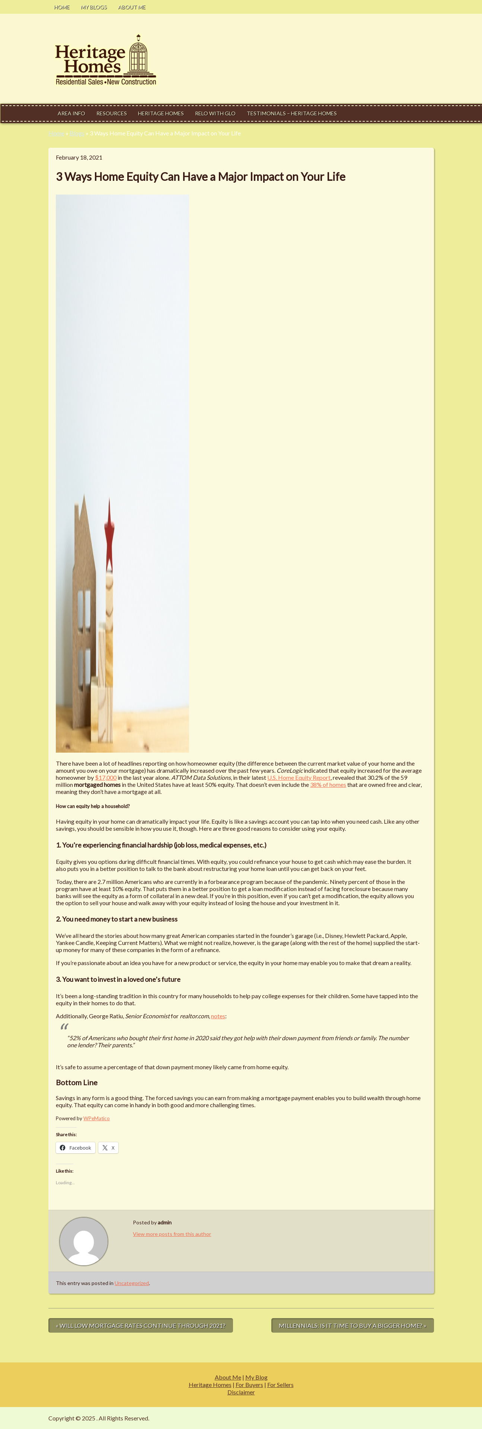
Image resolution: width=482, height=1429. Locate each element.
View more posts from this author (172, 1234)
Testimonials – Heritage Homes (292, 113)
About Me (132, 7)
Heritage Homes (161, 113)
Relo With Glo (215, 113)
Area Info (71, 113)
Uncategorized (132, 1283)
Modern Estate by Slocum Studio (392, 1418)
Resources (111, 113)
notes (218, 1015)
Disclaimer (241, 1392)
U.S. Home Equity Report (299, 777)
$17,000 (105, 777)
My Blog (256, 1377)
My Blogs (94, 7)
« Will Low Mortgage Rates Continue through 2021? (141, 1325)
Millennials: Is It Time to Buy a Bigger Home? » (353, 1325)
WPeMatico (96, 1118)
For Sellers (280, 1384)
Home (62, 7)
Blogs (77, 133)
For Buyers (249, 1384)
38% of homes (328, 784)
